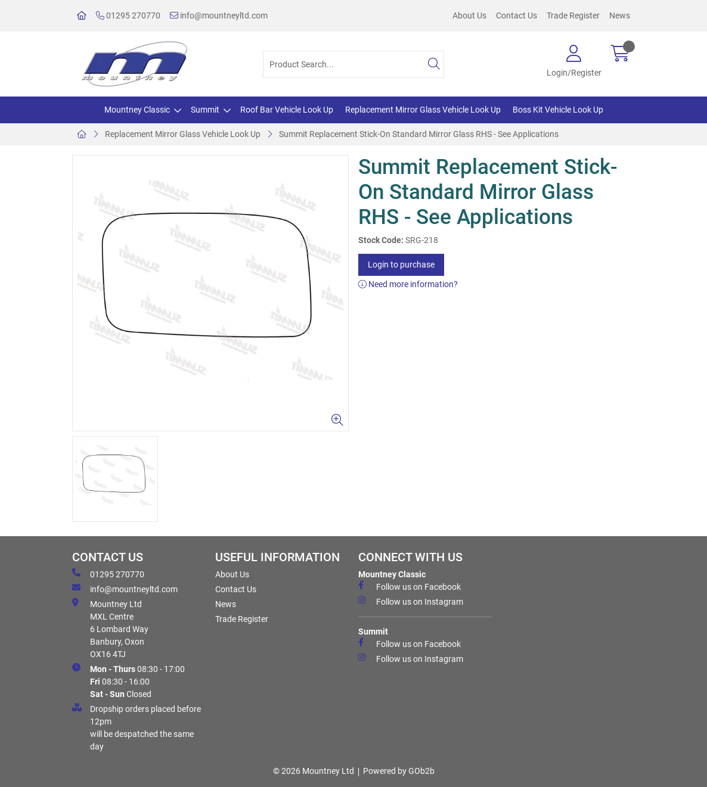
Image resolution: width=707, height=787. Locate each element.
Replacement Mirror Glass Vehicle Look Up (423, 109)
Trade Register (573, 15)
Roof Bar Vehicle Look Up (286, 109)
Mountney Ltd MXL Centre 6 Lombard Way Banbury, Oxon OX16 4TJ (110, 628)
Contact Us (516, 15)
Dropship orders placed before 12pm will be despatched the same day (136, 727)
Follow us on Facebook (409, 586)
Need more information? (408, 284)
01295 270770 (128, 15)
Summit (205, 109)
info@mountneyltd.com (219, 15)
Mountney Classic (137, 109)
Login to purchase (401, 264)
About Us (469, 15)
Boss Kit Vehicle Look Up (558, 109)
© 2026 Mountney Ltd (313, 771)
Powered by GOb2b (399, 771)
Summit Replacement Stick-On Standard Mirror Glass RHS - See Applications (419, 134)
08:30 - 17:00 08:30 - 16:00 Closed (128, 681)
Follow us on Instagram (410, 601)
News (619, 15)
